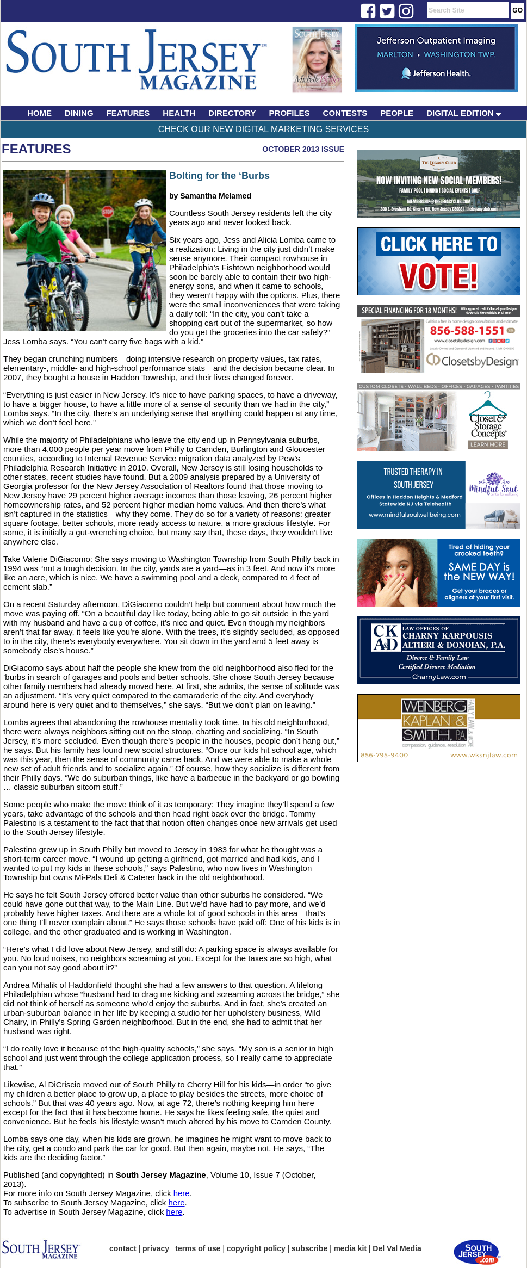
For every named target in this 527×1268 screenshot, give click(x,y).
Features (36, 148)
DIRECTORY (232, 112)
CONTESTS (345, 112)
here (181, 1193)
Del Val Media (397, 1248)
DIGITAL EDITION (463, 112)
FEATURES (128, 112)
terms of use (197, 1248)
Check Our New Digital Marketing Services (263, 129)
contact (123, 1248)
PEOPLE (396, 112)
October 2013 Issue (303, 149)
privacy (155, 1248)
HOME (39, 112)
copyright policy (256, 1248)
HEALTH (179, 112)
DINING (79, 112)
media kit (350, 1248)
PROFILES (289, 112)
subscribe (309, 1248)
